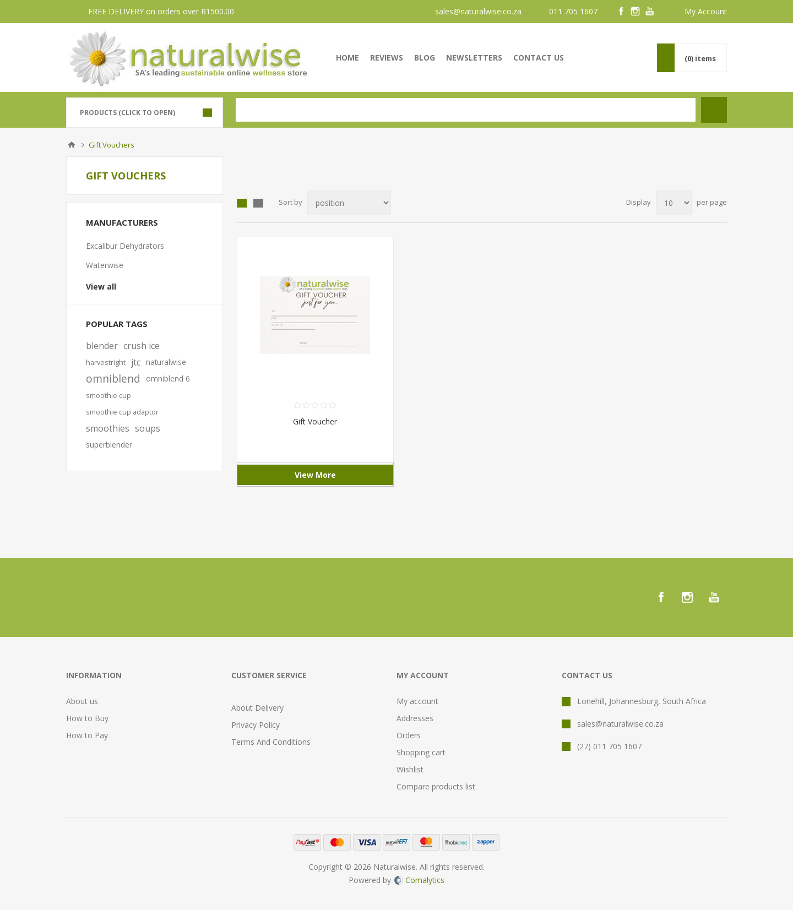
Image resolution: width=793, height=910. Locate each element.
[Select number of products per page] (674, 202)
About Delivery (257, 707)
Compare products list (436, 786)
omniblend (113, 378)
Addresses (415, 718)
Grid (242, 203)
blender (102, 346)
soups (147, 428)
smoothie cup (108, 395)
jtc (135, 362)
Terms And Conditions (271, 742)
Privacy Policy (255, 725)
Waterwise (104, 265)
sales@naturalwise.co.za (478, 11)
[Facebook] (621, 11)
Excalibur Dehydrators (125, 246)
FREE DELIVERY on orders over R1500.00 (161, 11)
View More (315, 475)
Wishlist (410, 769)
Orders (409, 735)
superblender (109, 444)
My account (417, 701)
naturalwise (166, 362)
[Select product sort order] (349, 202)
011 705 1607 (573, 11)
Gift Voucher (315, 421)
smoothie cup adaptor (122, 412)
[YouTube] (650, 11)
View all (101, 286)
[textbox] (466, 110)
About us (82, 701)
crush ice (141, 346)
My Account (706, 11)
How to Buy (87, 718)
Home (71, 145)
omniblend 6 (168, 378)
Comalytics (419, 880)
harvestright (106, 362)
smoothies (107, 428)
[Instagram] (635, 11)
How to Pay (87, 735)
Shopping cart (421, 752)
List (258, 203)
